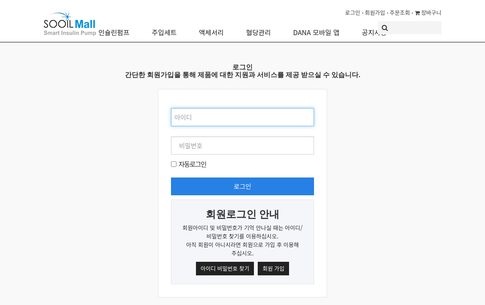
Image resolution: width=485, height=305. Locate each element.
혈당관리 (258, 26)
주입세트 (164, 26)
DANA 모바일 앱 (316, 26)
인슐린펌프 (114, 26)
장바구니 (428, 12)
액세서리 (211, 26)
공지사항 (374, 26)
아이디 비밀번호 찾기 (225, 268)
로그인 (352, 12)
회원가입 (375, 12)
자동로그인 (192, 164)
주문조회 (400, 12)
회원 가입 (273, 268)
